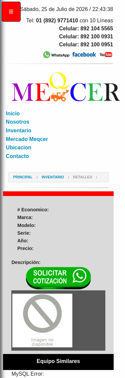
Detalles (82, 177)
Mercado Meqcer (27, 139)
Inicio (13, 113)
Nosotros (17, 122)
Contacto (17, 156)
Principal (22, 177)
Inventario (18, 130)
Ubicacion (18, 147)
